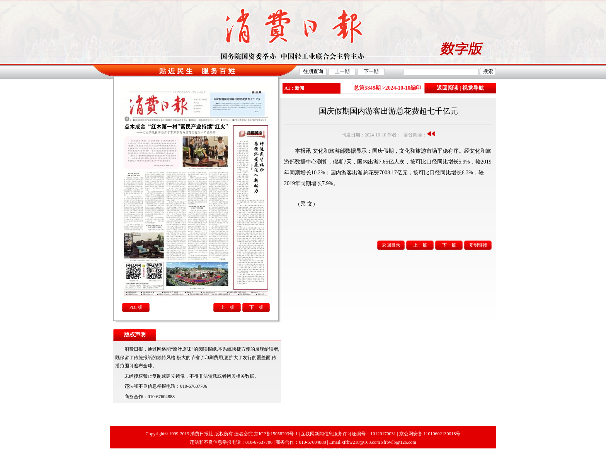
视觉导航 (473, 88)
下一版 (256, 307)
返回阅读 (447, 88)
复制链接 (478, 245)
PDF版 (135, 307)
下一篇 (449, 245)
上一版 (227, 307)
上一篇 (420, 245)
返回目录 (391, 245)
